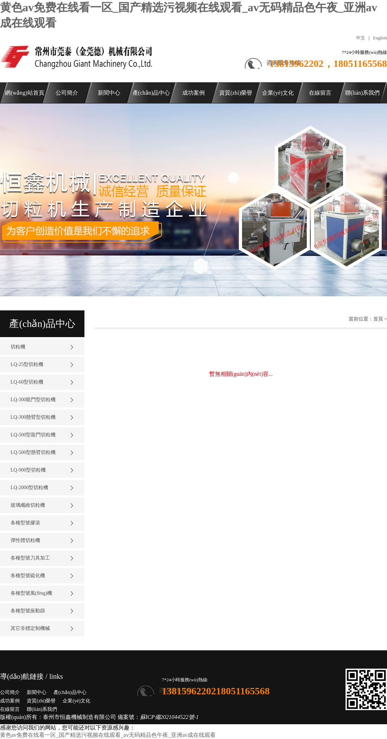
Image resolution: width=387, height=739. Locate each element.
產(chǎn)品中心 (70, 692)
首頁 (378, 319)
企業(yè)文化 (76, 700)
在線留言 (10, 709)
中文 (360, 37)
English (380, 37)
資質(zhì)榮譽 (41, 700)
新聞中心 (36, 692)
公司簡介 (10, 692)
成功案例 (10, 700)
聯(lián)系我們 (42, 709)
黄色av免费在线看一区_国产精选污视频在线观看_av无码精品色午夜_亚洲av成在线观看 (108, 735)
